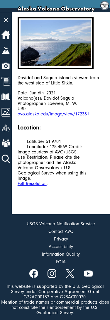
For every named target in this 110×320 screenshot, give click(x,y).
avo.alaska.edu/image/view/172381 (53, 114)
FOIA (61, 261)
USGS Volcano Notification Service (61, 223)
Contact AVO (61, 231)
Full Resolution (32, 183)
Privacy (61, 239)
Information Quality (61, 254)
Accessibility (61, 246)
